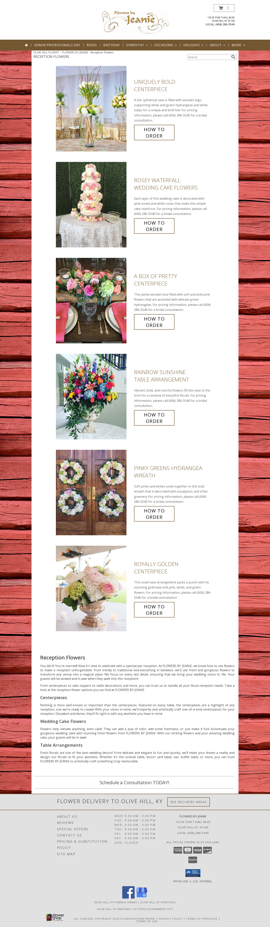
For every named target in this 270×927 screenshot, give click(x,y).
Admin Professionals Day (57, 45)
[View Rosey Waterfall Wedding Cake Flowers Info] (94, 205)
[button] (224, 8)
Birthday (111, 45)
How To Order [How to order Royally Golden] (154, 609)
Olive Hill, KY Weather (113, 909)
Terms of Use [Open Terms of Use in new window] (147, 921)
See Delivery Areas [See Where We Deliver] (188, 802)
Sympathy (137, 45)
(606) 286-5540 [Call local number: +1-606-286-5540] (225, 24)
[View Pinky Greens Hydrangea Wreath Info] (94, 492)
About (218, 45)
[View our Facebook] (128, 897)
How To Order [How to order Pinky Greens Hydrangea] (154, 513)
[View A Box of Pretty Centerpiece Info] (94, 301)
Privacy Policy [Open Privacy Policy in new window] (171, 918)
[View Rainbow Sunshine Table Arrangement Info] (94, 397)
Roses (92, 45)
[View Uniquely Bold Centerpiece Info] (94, 109)
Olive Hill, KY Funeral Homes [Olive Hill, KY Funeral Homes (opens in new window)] (115, 902)
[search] (233, 57)
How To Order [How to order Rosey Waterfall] (154, 226)
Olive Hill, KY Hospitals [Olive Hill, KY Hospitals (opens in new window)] (158, 902)
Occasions (166, 45)
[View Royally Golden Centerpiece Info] (94, 588)
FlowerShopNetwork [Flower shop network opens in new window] (137, 918)
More (239, 45)
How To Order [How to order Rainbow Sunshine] (154, 417)
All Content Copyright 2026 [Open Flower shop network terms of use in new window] (97, 918)
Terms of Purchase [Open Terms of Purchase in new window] (202, 918)
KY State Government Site (153, 909)
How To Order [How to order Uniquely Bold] (154, 132)
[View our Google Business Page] (141, 897)
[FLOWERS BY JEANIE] (135, 22)
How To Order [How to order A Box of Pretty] (154, 322)
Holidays (193, 45)
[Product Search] (208, 57)
